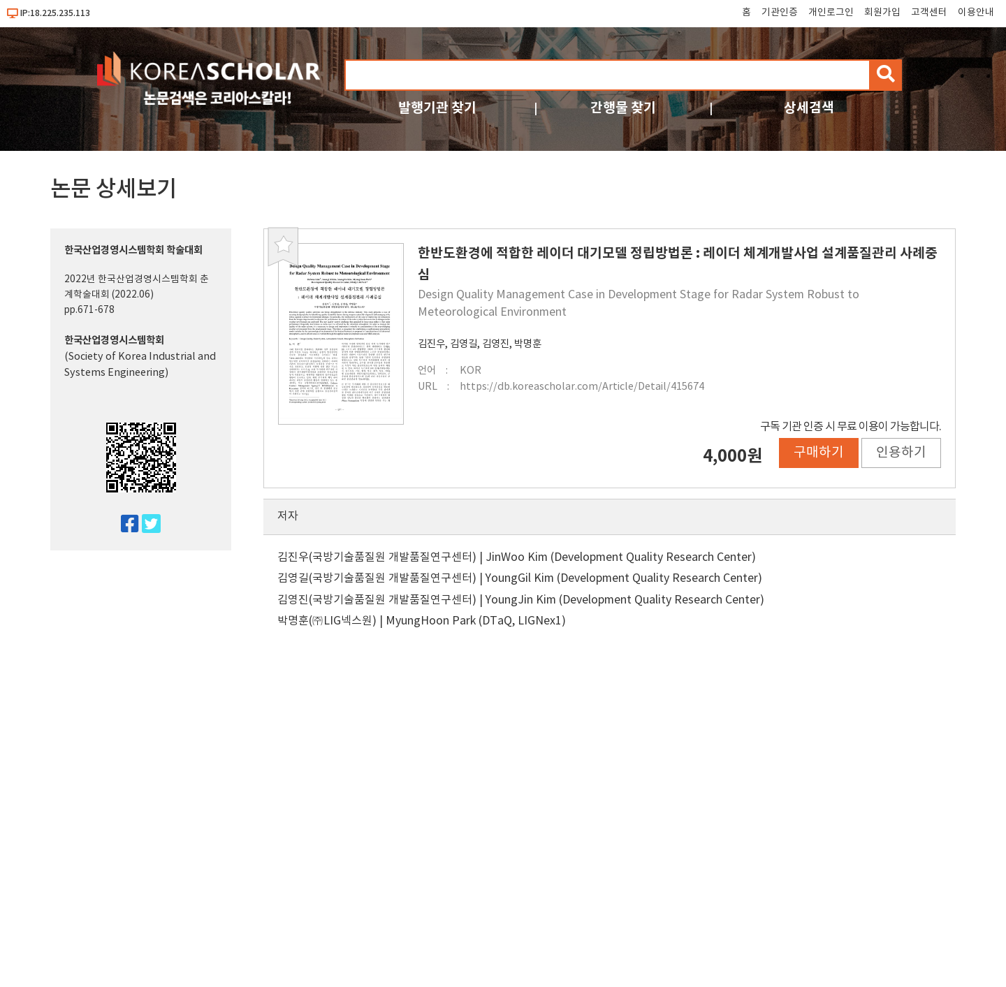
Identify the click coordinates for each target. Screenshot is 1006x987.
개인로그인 (831, 12)
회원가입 (882, 12)
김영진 (495, 344)
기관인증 (779, 12)
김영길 (463, 344)
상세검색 (809, 108)
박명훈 (527, 344)
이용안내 (976, 12)
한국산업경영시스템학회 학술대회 (133, 250)
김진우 (431, 344)
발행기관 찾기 (437, 108)
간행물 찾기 (623, 108)
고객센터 (929, 12)
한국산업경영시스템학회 (114, 340)
